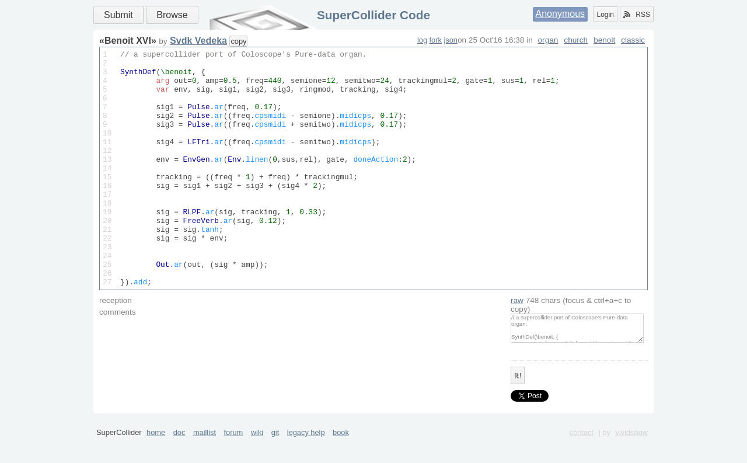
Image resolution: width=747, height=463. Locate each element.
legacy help (306, 458)
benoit (604, 40)
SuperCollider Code (373, 15)
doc (179, 458)
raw (517, 326)
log (422, 40)
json (450, 40)
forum (233, 458)
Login (604, 15)
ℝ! (517, 402)
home (155, 458)
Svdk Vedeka (198, 41)
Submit (118, 15)
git (275, 458)
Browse (171, 15)
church (576, 40)
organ (548, 40)
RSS (636, 15)
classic (633, 40)
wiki (257, 458)
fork (436, 40)
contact (582, 458)
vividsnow (632, 458)
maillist (204, 458)
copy (238, 41)
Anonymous (560, 14)
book (341, 458)
